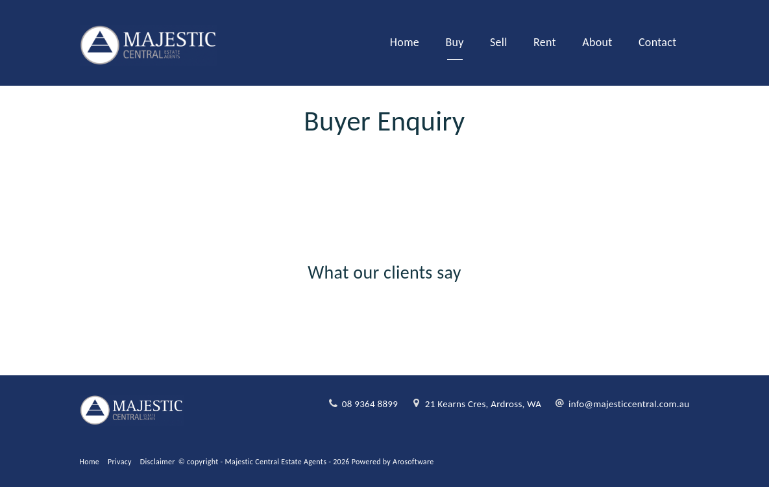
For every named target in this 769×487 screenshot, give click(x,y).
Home (404, 42)
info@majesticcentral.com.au (629, 404)
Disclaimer (157, 461)
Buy (454, 42)
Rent (544, 42)
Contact (658, 42)
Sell (498, 42)
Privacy (120, 461)
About (597, 42)
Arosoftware (413, 461)
